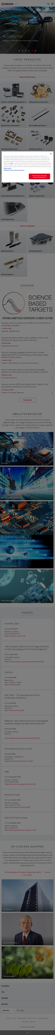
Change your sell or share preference (14, 170)
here (11, 163)
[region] (27, 167)
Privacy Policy (7, 168)
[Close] (51, 153)
